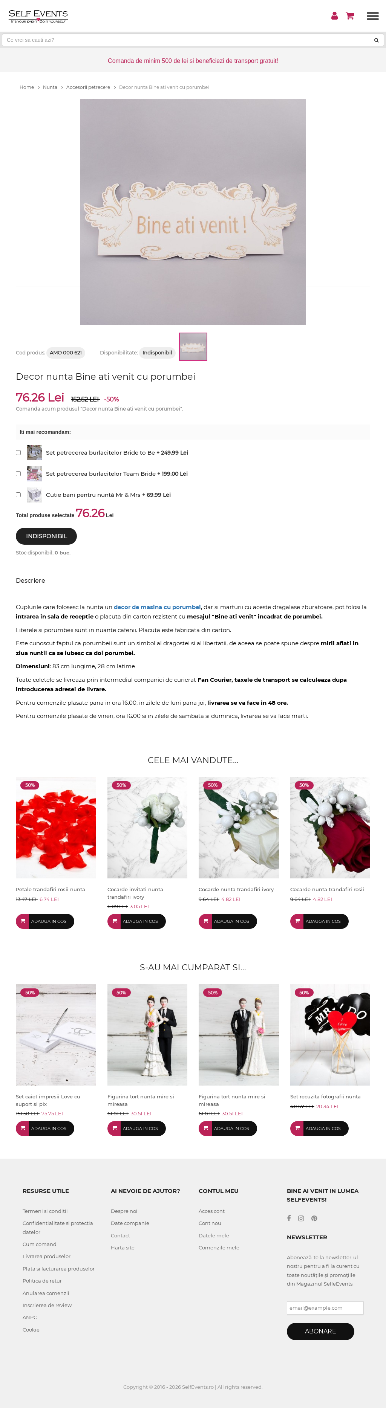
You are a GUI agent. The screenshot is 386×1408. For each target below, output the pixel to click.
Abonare (320, 1331)
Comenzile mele (219, 1248)
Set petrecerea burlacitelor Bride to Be (100, 452)
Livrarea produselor (46, 1256)
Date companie (130, 1223)
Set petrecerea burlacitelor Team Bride (101, 473)
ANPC (30, 1317)
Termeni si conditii (45, 1211)
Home (30, 87)
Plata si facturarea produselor (59, 1269)
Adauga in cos (48, 921)
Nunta (53, 87)
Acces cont (212, 1211)
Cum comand (40, 1244)
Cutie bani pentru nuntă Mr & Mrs (93, 494)
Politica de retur (42, 1281)
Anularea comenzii (46, 1293)
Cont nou (210, 1223)
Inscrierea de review (47, 1305)
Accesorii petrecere (91, 87)
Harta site (123, 1248)
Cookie (31, 1330)
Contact (120, 1235)
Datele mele (214, 1235)
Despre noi (124, 1211)
